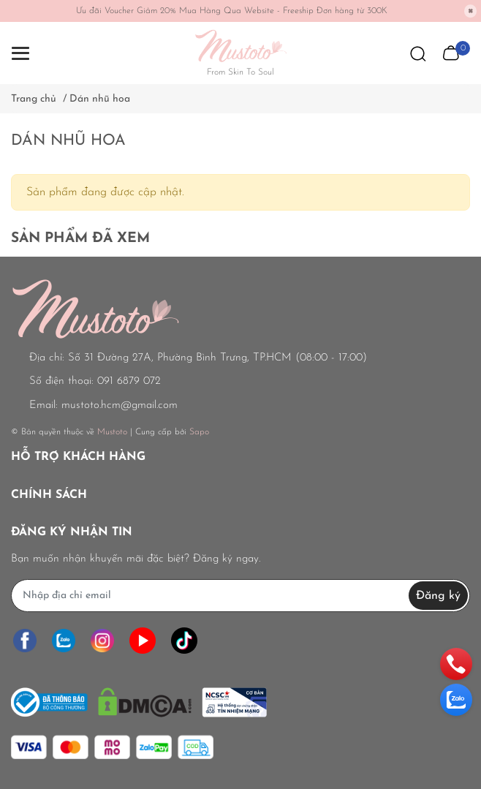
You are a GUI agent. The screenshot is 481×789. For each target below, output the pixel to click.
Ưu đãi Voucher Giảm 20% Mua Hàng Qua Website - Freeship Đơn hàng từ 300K (231, 11)
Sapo (199, 432)
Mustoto (112, 432)
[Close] (470, 11)
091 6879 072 (129, 381)
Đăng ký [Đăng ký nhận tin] (438, 596)
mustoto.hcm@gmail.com (119, 405)
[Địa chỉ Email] (240, 595)
